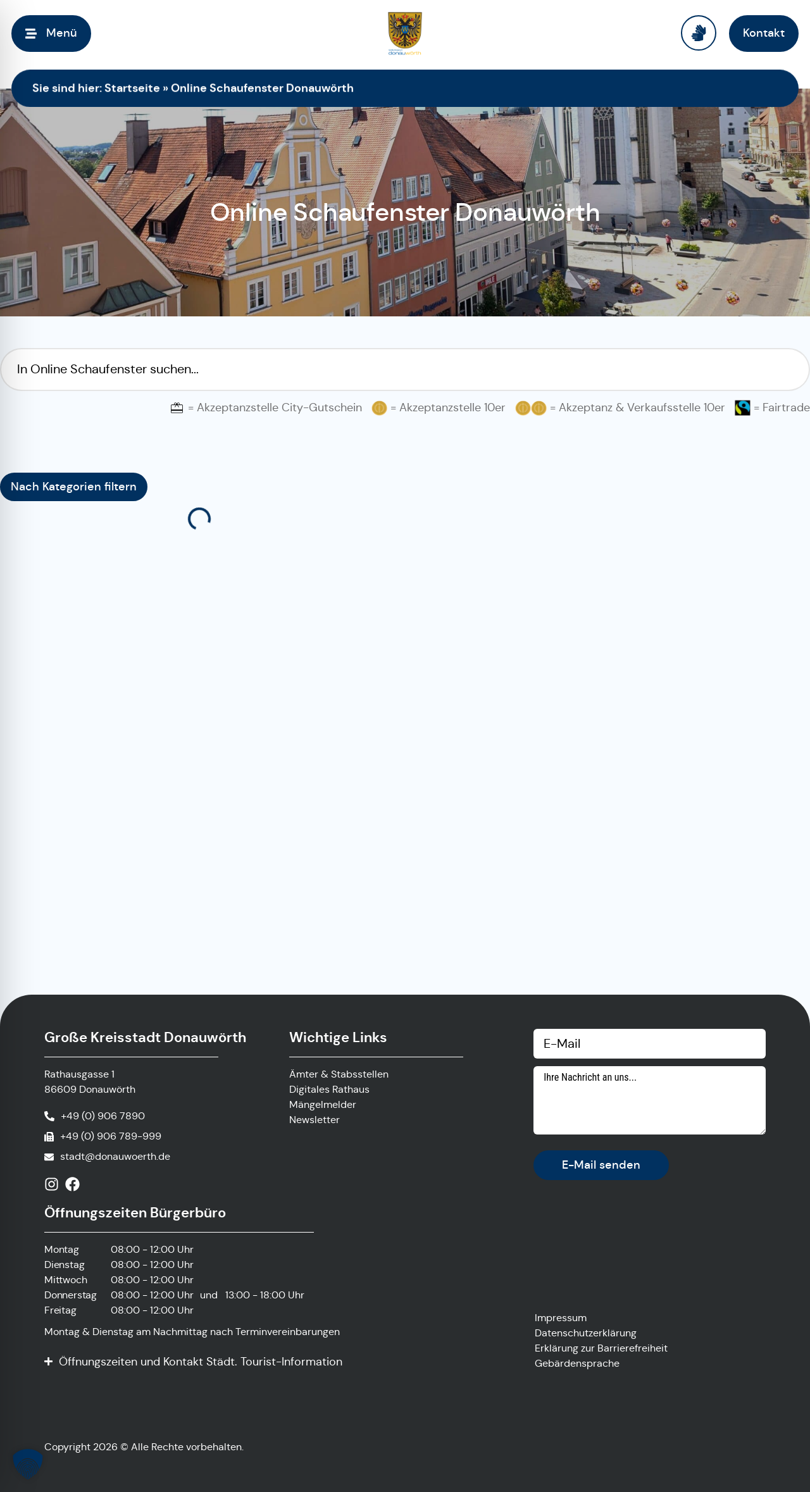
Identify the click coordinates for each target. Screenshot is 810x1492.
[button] (28, 1464)
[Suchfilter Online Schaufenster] (405, 369)
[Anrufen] (94, 1116)
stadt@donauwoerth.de (115, 1156)
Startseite (132, 87)
